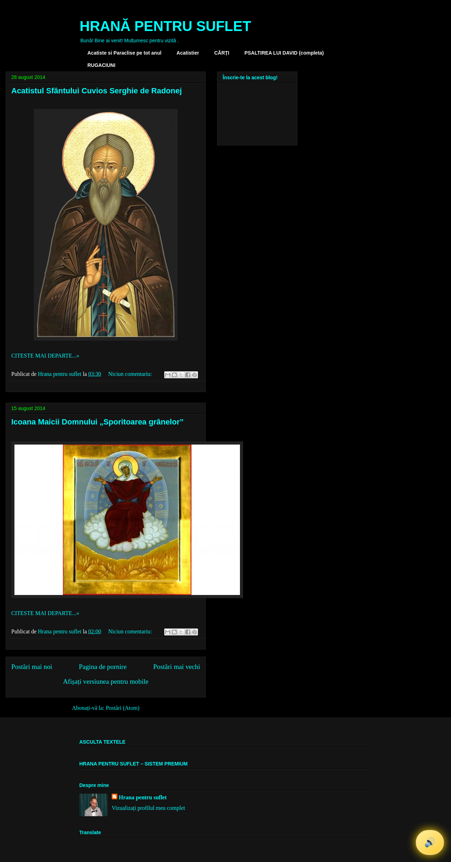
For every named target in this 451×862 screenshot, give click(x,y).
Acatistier (188, 53)
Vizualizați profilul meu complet (148, 808)
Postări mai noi (31, 666)
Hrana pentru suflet (143, 797)
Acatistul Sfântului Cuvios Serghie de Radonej (96, 90)
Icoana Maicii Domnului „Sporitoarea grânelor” (97, 421)
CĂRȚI (221, 53)
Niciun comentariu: (130, 374)
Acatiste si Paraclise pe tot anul (124, 53)
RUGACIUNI (101, 65)
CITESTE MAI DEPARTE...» (45, 356)
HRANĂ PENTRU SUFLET (165, 26)
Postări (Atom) (123, 708)
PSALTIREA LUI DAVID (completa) (284, 53)
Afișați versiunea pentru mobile (105, 681)
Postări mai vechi (176, 666)
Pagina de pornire (102, 666)
